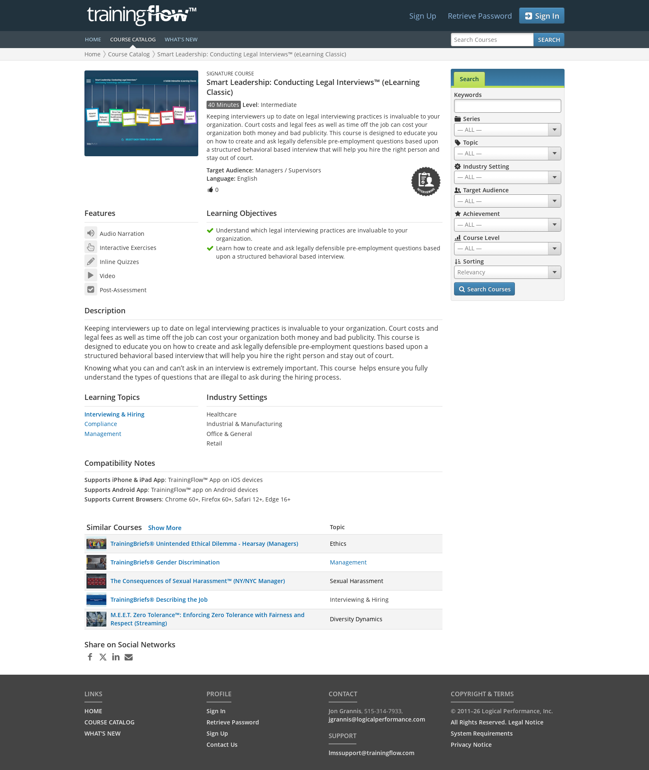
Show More (165, 527)
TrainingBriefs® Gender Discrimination (165, 562)
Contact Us (222, 744)
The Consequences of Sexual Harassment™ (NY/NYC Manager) (198, 581)
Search (549, 40)
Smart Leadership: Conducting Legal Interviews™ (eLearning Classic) (251, 54)
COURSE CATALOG (133, 39)
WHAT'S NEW (181, 39)
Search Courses (484, 289)
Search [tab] (469, 79)
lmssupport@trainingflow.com (371, 753)
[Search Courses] (492, 39)
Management (102, 434)
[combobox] (507, 129)
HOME (93, 39)
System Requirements (482, 733)
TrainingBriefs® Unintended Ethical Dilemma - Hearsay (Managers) (204, 543)
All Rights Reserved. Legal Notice (497, 722)
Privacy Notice (471, 744)
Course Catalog (129, 54)
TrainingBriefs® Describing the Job (159, 599)
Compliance (100, 424)
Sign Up (422, 16)
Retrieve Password (480, 16)
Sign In (541, 16)
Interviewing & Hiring (114, 414)
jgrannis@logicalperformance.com (377, 719)
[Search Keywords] (507, 106)
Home (92, 54)
